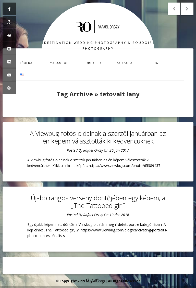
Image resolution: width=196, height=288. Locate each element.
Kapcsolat (125, 63)
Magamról (59, 63)
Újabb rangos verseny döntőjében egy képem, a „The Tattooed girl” (98, 201)
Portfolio (92, 63)
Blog (154, 63)
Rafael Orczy (93, 150)
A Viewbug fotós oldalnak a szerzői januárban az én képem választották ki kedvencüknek (98, 137)
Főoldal (27, 63)
